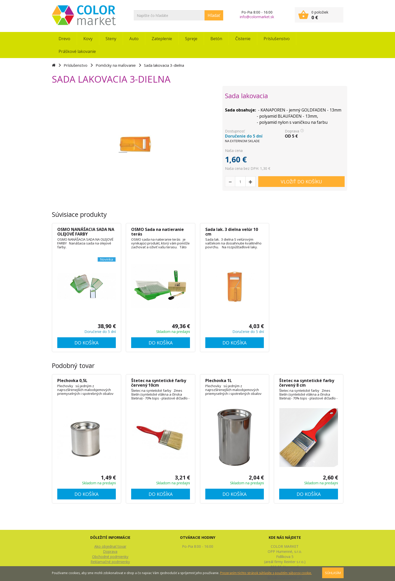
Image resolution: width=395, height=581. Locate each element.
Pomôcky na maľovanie (116, 65)
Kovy (88, 38)
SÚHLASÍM (333, 573)
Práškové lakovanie (77, 51)
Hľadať (214, 15)
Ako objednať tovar (110, 546)
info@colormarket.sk (257, 16)
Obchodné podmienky (110, 556)
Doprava (110, 551)
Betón (216, 38)
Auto (134, 38)
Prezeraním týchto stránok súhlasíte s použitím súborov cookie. (266, 573)
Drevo (64, 38)
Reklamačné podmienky (110, 561)
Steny (111, 38)
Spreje (191, 38)
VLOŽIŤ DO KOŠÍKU (301, 181)
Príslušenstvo (277, 38)
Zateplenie (162, 38)
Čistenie (243, 38)
